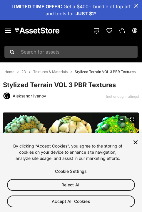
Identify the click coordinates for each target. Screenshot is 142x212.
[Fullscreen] (132, 119)
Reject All (71, 185)
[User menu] (135, 31)
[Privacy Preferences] (96, 30)
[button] (122, 30)
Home (9, 72)
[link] (109, 30)
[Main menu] (8, 31)
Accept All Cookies (71, 202)
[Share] (121, 119)
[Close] (135, 143)
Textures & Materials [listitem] (50, 72)
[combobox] (71, 52)
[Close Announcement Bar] (136, 6)
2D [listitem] (23, 72)
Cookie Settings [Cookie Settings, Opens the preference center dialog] (71, 172)
